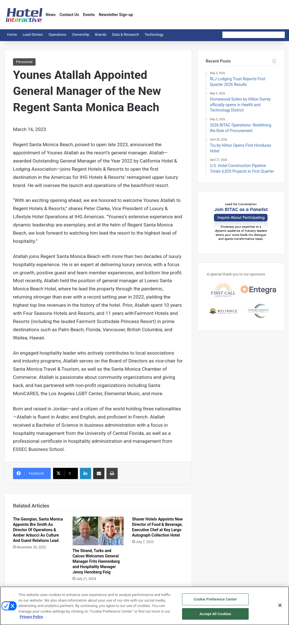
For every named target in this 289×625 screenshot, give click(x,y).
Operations (57, 34)
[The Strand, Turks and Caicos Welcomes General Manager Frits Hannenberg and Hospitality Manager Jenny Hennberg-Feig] (98, 531)
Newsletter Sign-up (116, 14)
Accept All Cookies (215, 617)
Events (89, 14)
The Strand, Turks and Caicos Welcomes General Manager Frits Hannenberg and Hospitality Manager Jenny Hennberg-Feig (96, 561)
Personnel (24, 62)
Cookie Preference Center (215, 602)
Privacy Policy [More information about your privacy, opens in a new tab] (31, 619)
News (51, 14)
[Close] (280, 608)
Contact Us (69, 14)
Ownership (80, 34)
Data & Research (125, 34)
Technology (153, 34)
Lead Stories (33, 34)
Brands (101, 34)
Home (12, 34)
